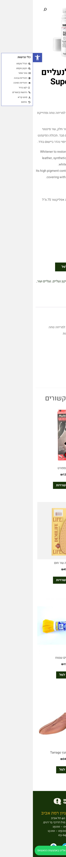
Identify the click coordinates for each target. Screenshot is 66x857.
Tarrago (42, 287)
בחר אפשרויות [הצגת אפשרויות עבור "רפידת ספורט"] (33, 485)
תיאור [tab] (54, 302)
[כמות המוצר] (55, 267)
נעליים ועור (11, 281)
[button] (4, 57)
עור (58, 287)
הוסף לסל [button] (33, 674)
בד (46, 281)
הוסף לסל (35, 266)
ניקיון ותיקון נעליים (31, 281)
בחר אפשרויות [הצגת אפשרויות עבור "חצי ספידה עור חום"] (33, 580)
